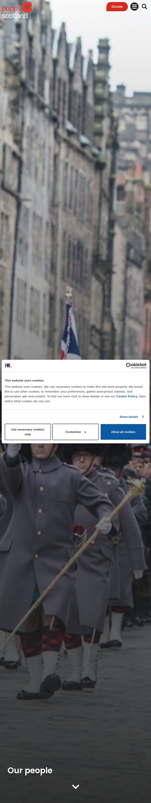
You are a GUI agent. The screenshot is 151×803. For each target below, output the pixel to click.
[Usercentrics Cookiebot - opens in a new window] (128, 366)
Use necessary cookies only (27, 432)
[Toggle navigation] (134, 6)
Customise (76, 432)
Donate (117, 6)
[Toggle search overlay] (144, 6)
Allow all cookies (123, 432)
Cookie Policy (126, 396)
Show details (129, 416)
